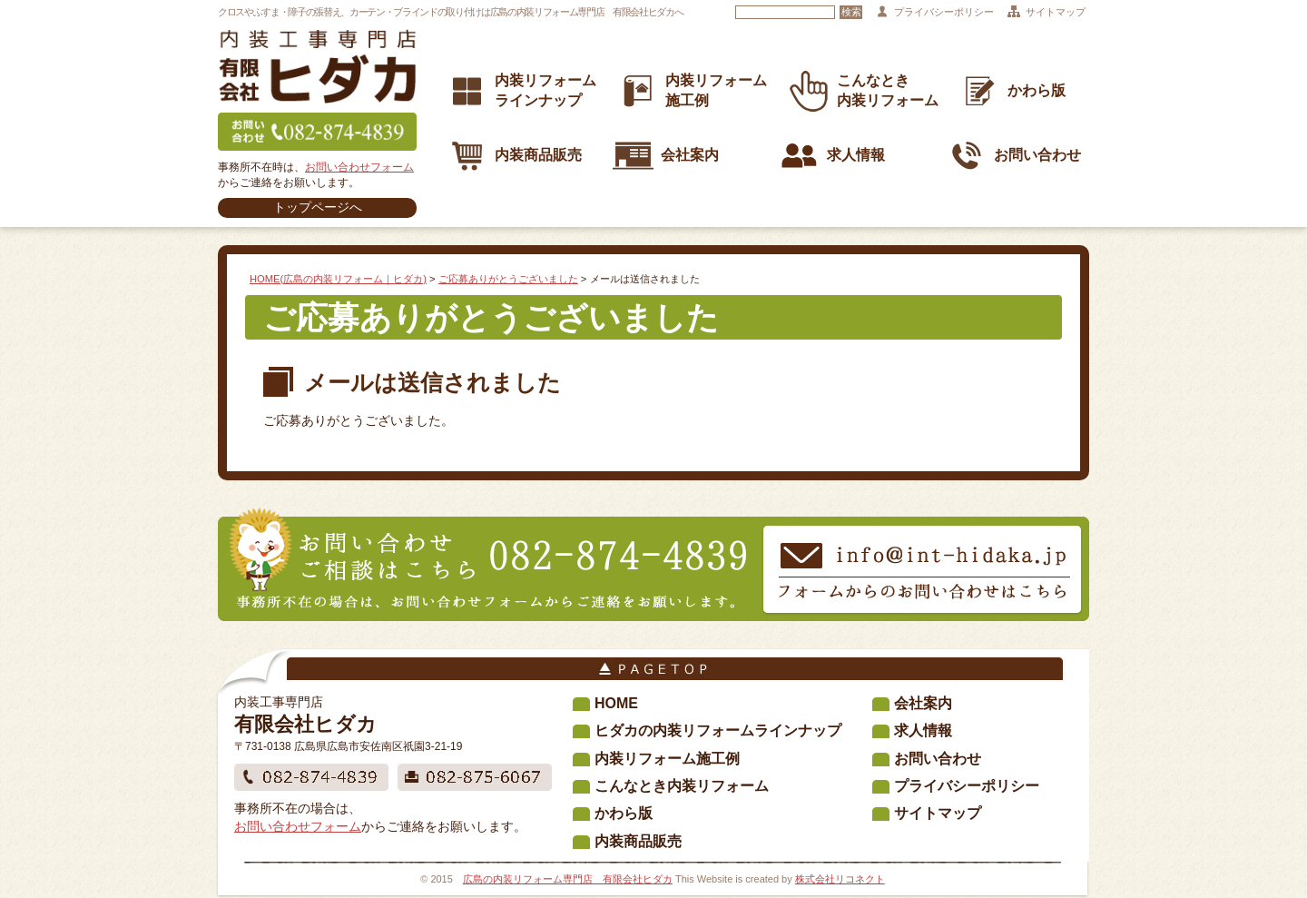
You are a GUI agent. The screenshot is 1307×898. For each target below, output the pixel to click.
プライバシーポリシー (944, 11)
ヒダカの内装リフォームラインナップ (718, 730)
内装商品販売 (514, 155)
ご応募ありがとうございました (508, 278)
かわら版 (1012, 91)
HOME (616, 703)
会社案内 (666, 155)
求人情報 (832, 155)
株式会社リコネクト (840, 878)
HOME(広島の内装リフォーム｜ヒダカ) (338, 278)
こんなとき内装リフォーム (682, 786)
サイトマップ (1056, 11)
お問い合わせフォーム (359, 167)
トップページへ (317, 207)
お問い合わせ (1013, 155)
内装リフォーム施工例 (667, 758)
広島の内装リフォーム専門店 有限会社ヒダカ (568, 878)
